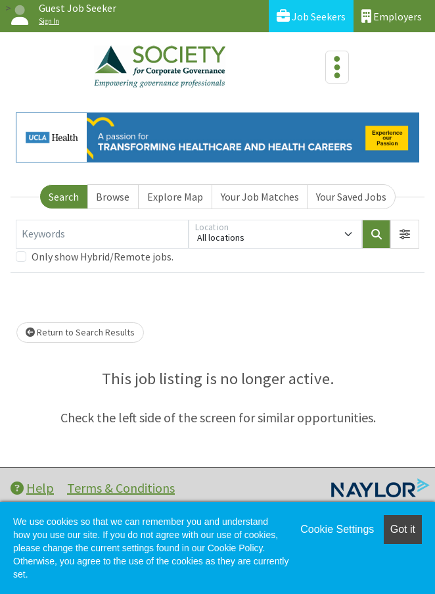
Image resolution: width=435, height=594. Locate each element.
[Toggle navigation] (337, 67)
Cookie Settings (337, 529)
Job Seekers (311, 16)
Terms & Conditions (121, 488)
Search (64, 196)
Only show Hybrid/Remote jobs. (102, 256)
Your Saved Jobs (351, 196)
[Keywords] (102, 234)
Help (32, 488)
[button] (404, 234)
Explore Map (175, 196)
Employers (391, 16)
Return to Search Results (80, 332)
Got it (402, 529)
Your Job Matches (260, 196)
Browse (112, 196)
